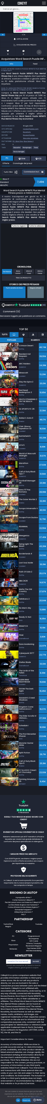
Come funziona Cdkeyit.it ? (23, 900)
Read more (27, 1100)
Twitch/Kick (8, 924)
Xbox (13, 940)
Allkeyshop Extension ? (23, 912)
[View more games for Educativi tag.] (17, 148)
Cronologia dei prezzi (22, 163)
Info (11, 64)
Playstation (13, 945)
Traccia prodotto (23, 278)
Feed (35, 64)
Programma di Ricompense (34, 937)
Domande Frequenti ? (23, 909)
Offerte (5, 163)
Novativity (27, 132)
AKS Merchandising (33, 950)
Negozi (8, 926)
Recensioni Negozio (34, 946)
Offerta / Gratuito (33, 943)
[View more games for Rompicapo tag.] (27, 148)
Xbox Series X (29, 141)
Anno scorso (18, 272)
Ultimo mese (40, 272)
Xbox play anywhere (30, 138)
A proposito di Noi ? (24, 897)
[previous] (2, 34)
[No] (44, 1096)
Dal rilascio (7, 272)
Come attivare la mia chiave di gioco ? (23, 907)
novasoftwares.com (30, 129)
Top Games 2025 (34, 948)
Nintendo (13, 949)
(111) (30, 305)
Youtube (38, 924)
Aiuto (37, 1100)
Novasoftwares (29, 135)
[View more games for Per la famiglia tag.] (19, 153)
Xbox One (19, 141)
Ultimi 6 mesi (29, 272)
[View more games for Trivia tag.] (36, 148)
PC (13, 936)
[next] (44, 34)
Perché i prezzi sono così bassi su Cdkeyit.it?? (23, 902)
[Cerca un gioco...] (23, 9)
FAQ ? (23, 914)
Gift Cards (33, 941)
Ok (18, 1100)
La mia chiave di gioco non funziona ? (23, 905)
